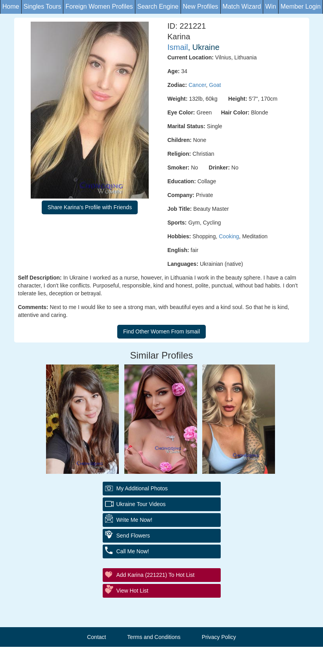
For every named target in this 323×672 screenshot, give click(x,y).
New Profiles (200, 6)
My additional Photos (142, 488)
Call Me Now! (132, 551)
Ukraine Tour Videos (141, 504)
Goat (215, 85)
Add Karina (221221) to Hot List (155, 575)
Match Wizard (242, 6)
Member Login (301, 6)
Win (270, 6)
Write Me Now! (134, 520)
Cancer (197, 85)
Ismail (178, 47)
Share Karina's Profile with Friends (90, 207)
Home (10, 6)
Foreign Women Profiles (99, 6)
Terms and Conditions (153, 637)
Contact (96, 637)
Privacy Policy (219, 637)
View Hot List (132, 590)
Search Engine (158, 6)
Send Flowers (133, 535)
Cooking (229, 236)
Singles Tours (42, 6)
